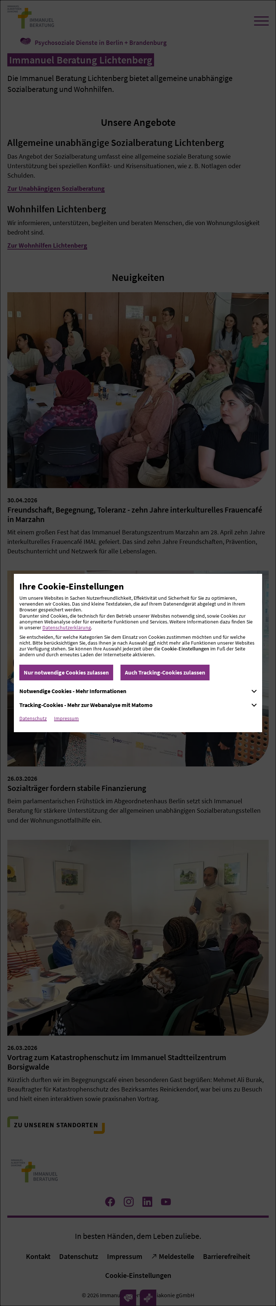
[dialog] (138, 653)
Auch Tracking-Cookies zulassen (165, 672)
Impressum (66, 718)
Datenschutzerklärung (66, 627)
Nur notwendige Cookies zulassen (66, 672)
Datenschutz (33, 718)
